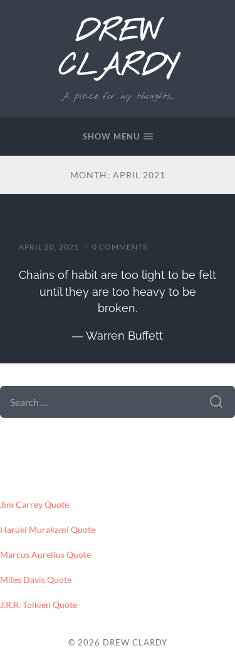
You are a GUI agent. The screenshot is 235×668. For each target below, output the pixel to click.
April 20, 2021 (49, 246)
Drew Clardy (117, 50)
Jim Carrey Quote (34, 505)
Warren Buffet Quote (97, 222)
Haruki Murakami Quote (47, 530)
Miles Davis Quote (35, 580)
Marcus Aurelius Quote (45, 555)
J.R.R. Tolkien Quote (38, 605)
